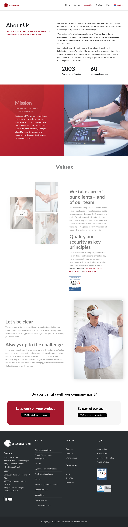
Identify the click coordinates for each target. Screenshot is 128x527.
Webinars (70, 482)
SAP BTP (38, 463)
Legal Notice (102, 449)
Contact (99, 5)
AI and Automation (43, 450)
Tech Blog (70, 478)
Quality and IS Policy (105, 458)
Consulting (39, 495)
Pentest (38, 479)
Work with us (71, 458)
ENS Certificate (89, 271)
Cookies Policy (103, 462)
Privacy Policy (102, 453)
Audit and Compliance (44, 474)
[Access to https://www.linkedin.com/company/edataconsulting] (6, 500)
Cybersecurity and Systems (46, 469)
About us (69, 453)
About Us (88, 5)
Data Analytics (41, 500)
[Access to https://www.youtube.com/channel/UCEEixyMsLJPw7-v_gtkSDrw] (11, 500)
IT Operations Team (43, 505)
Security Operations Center (46, 484)
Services (77, 5)
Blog (108, 5)
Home (67, 5)
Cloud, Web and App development (43, 456)
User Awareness (41, 490)
